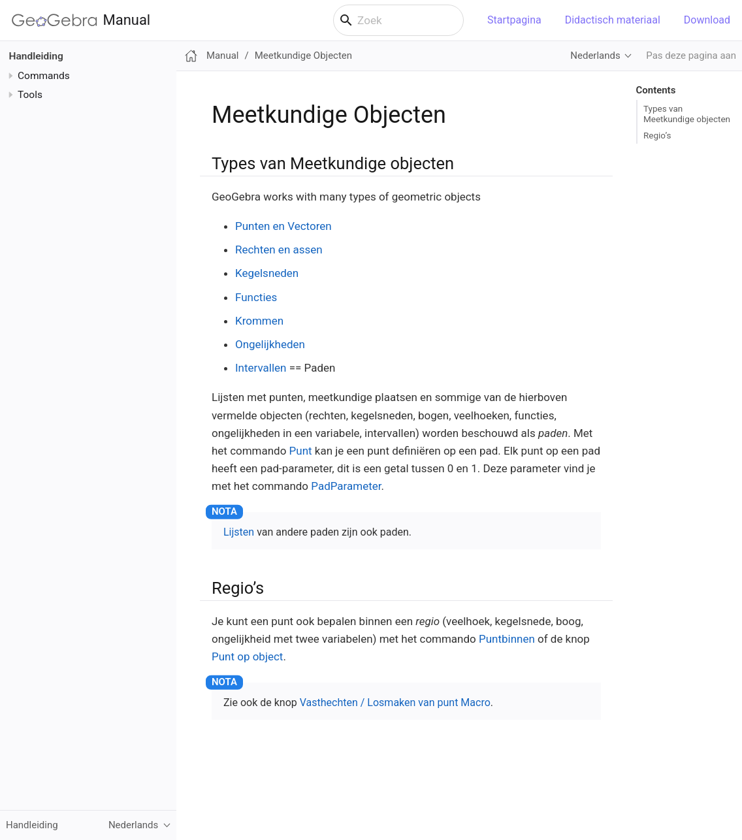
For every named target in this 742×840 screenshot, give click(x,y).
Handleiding (36, 56)
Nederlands (595, 55)
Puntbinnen (507, 638)
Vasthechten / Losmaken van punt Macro (395, 702)
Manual (81, 20)
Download (707, 20)
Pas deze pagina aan (691, 55)
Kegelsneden (266, 273)
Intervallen (260, 367)
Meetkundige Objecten (303, 55)
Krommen (259, 320)
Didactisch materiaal (612, 20)
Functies (256, 297)
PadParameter (346, 486)
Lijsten (238, 532)
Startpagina (514, 20)
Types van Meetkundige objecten (686, 113)
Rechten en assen (279, 249)
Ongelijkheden (270, 344)
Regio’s (657, 135)
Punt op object (247, 656)
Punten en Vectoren (283, 226)
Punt (300, 450)
